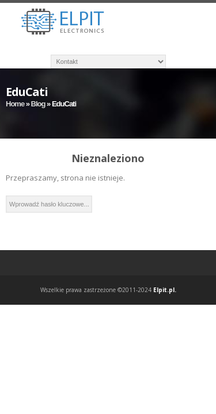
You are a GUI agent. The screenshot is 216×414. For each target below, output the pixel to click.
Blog (38, 103)
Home (15, 103)
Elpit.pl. (164, 290)
